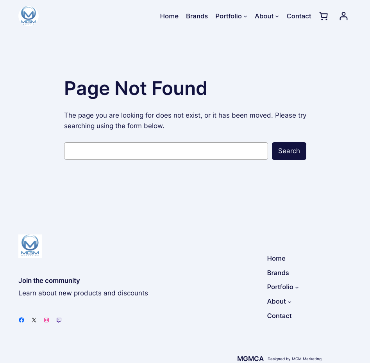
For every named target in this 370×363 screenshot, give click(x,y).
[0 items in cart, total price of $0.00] (323, 16)
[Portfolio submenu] (245, 16)
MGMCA (250, 359)
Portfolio (228, 16)
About (264, 16)
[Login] (344, 16)
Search (289, 151)
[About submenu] (277, 16)
